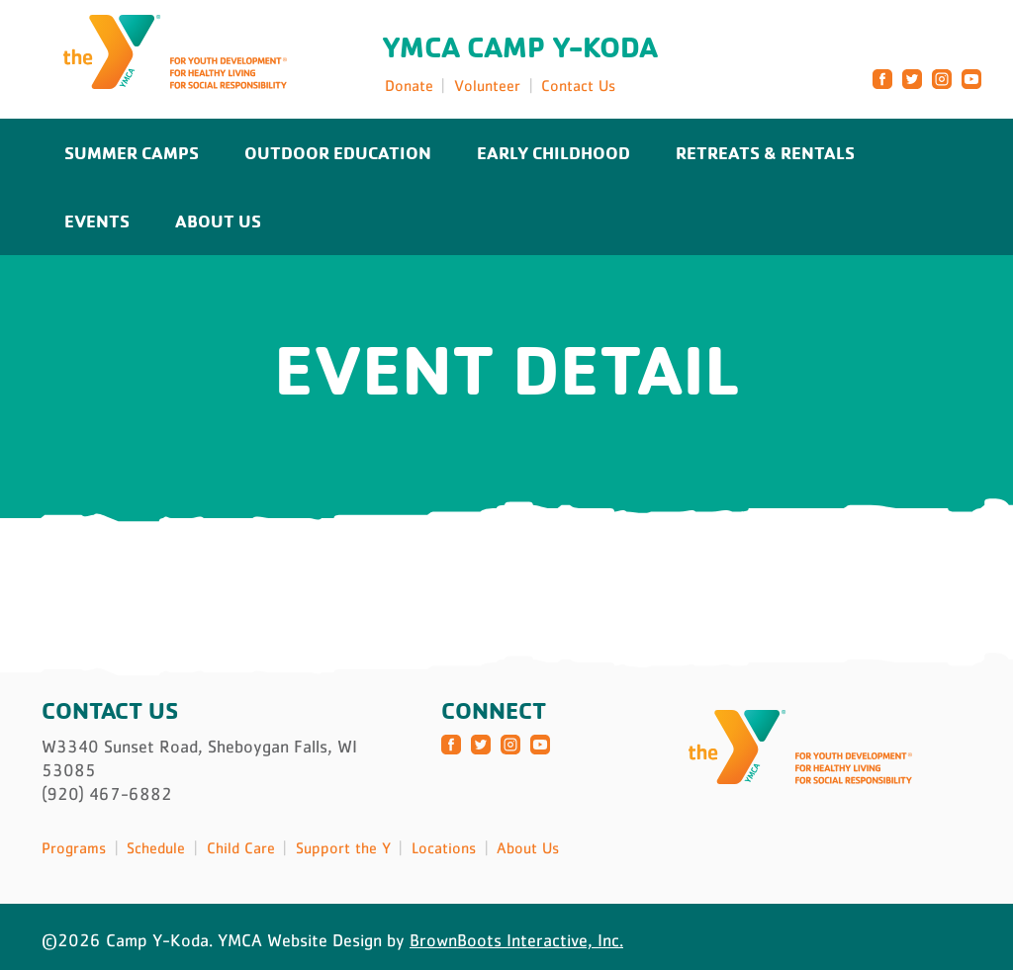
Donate (409, 85)
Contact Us (578, 85)
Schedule (156, 847)
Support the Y (343, 847)
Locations (444, 847)
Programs (74, 847)
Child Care (241, 847)
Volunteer (487, 85)
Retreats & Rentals (765, 152)
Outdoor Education (337, 152)
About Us (218, 220)
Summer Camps (131, 152)
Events (97, 220)
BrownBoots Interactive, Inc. (516, 940)
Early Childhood (553, 152)
